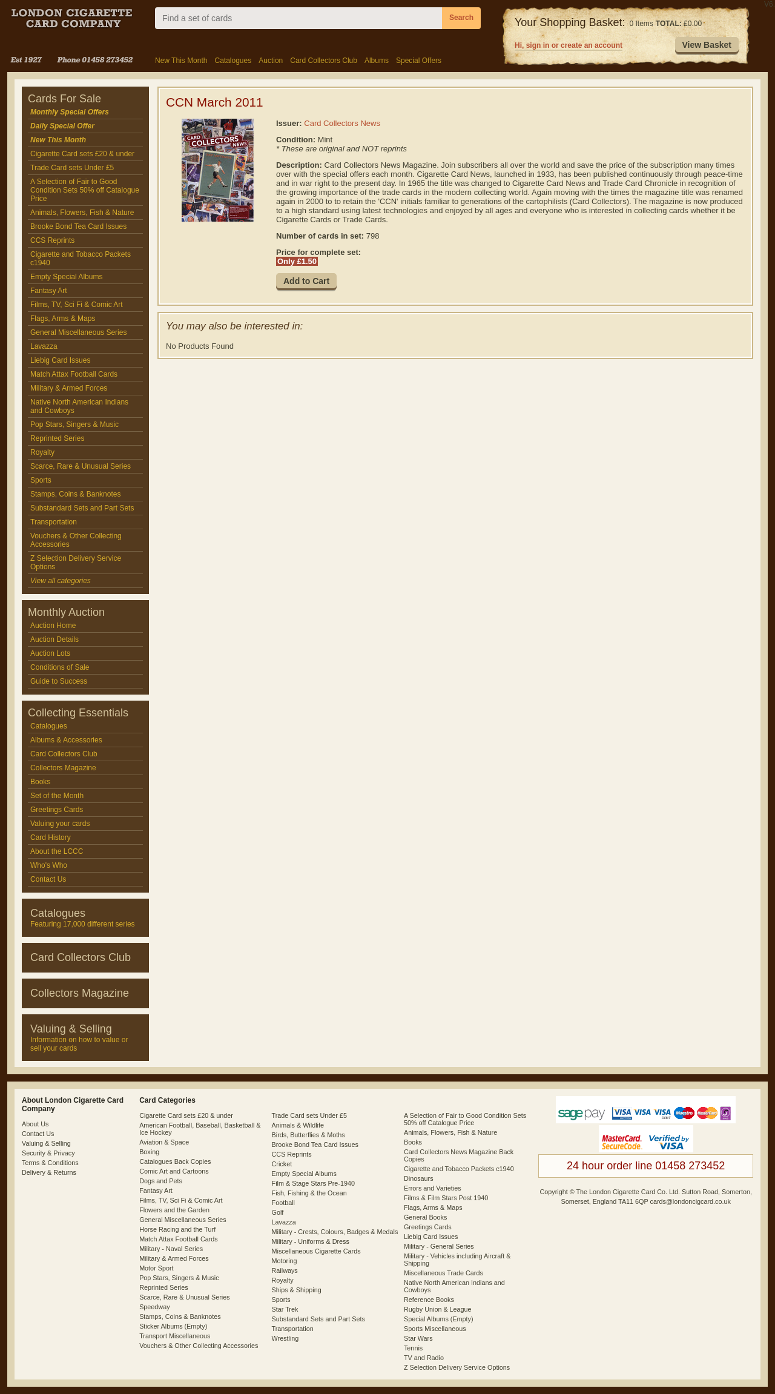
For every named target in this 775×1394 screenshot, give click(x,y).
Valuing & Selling (46, 1143)
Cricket (282, 1164)
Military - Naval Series (171, 1248)
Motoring (284, 1260)
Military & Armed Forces (68, 388)
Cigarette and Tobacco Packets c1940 (80, 258)
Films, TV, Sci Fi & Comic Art (76, 304)
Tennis (413, 1348)
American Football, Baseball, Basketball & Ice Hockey (199, 1128)
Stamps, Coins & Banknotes (75, 494)
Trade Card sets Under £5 (72, 168)
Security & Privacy (48, 1153)
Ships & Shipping (297, 1289)
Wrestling (285, 1338)
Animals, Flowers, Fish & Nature (82, 212)
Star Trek (285, 1309)
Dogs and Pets (160, 1180)
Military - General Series (439, 1246)
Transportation (53, 522)
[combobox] (298, 18)
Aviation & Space (164, 1142)
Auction (271, 60)
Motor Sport (156, 1268)
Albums (376, 60)
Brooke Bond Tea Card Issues (78, 226)
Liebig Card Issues (60, 360)
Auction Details (54, 639)
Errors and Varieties (432, 1188)
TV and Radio (424, 1357)
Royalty (42, 452)
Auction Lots (50, 653)
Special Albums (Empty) (438, 1319)
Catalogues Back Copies (175, 1161)
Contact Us (48, 879)
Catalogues (232, 60)
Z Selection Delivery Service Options (75, 562)
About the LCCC (56, 851)
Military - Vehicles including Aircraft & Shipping (457, 1259)
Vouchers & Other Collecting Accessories (76, 540)
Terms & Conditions (50, 1162)
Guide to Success (58, 681)
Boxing (149, 1151)
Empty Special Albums (66, 277)
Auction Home (53, 625)
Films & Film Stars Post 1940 (446, 1197)
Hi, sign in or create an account (568, 45)
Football (283, 1202)
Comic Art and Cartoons (174, 1171)
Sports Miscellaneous (435, 1328)
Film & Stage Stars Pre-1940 (313, 1183)
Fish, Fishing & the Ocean (309, 1193)
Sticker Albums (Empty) (173, 1326)
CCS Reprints (52, 240)
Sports (40, 480)
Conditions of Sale (59, 667)
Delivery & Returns (49, 1172)
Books (40, 782)
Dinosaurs (419, 1178)
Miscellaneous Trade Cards (443, 1273)
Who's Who (48, 865)
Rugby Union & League (438, 1309)
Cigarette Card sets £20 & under (82, 154)
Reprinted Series (57, 438)
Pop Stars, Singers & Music (74, 424)
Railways (285, 1270)
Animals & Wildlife (298, 1125)
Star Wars (418, 1338)
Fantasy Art (48, 290)
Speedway (154, 1306)
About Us (35, 1124)
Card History (50, 837)
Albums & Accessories (66, 740)
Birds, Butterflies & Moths (308, 1134)
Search (461, 17)
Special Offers (418, 60)
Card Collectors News (342, 123)
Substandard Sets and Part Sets (82, 508)
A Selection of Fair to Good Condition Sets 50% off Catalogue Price (84, 190)
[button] (707, 45)
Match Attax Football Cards (73, 374)
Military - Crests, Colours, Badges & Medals (335, 1231)
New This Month (181, 60)
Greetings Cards (56, 809)
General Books (425, 1217)
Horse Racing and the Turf (177, 1229)
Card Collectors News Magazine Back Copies (458, 1155)
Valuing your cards (60, 823)
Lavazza (44, 346)
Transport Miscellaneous (174, 1335)
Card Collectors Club (323, 60)
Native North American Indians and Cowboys (79, 406)
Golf (278, 1212)
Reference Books (429, 1299)
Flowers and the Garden (174, 1210)
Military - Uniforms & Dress (310, 1241)
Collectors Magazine (63, 768)
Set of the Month (57, 795)
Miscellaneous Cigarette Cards (316, 1251)
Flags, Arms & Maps (62, 318)
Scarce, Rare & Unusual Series (80, 466)
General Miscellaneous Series (78, 332)
